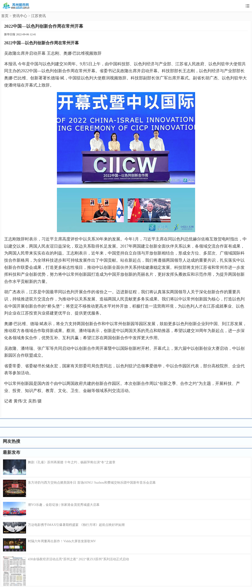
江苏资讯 (38, 16)
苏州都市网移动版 (16, 5)
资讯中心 (19, 16)
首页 (5, 16)
